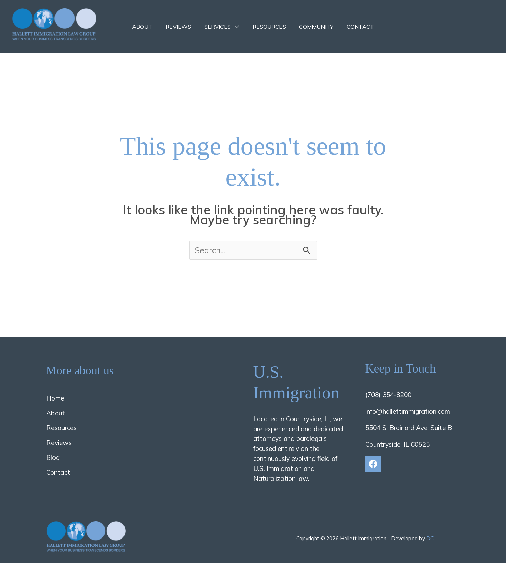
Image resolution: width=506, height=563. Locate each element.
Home (55, 398)
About (148, 26)
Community (313, 26)
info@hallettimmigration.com (407, 411)
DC (430, 538)
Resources (268, 26)
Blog (53, 458)
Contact (354, 26)
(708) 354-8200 (388, 395)
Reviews (182, 26)
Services (219, 26)
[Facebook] (373, 464)
